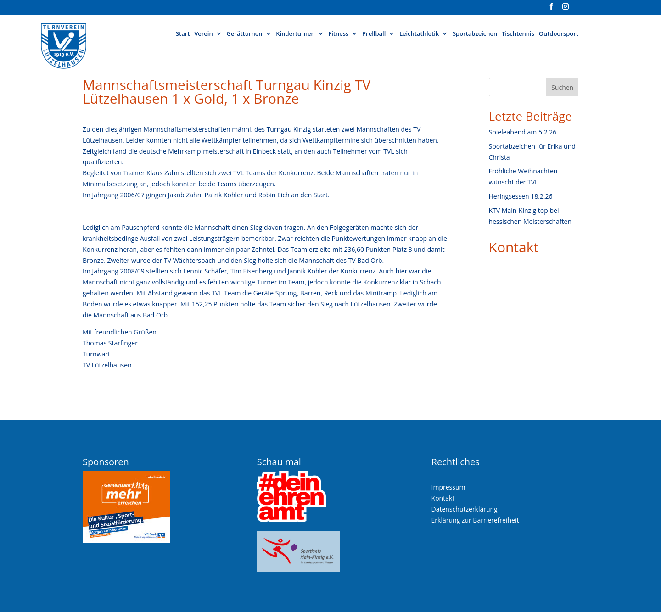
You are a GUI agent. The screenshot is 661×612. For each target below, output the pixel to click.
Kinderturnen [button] (295, 34)
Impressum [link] (449, 487)
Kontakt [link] (514, 247)
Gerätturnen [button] (244, 34)
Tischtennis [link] (518, 34)
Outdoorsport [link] (558, 34)
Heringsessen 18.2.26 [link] (521, 196)
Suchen (562, 87)
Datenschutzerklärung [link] (464, 509)
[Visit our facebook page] (551, 9)
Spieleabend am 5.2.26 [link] (523, 132)
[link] (86, 42)
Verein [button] (203, 34)
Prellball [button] (374, 34)
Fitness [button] (338, 34)
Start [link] (183, 34)
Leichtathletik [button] (419, 34)
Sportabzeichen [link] (475, 34)
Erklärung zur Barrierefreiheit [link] (475, 520)
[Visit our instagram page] (565, 9)
